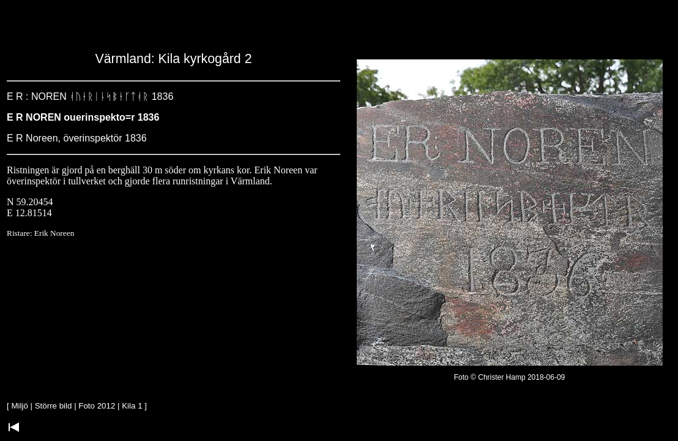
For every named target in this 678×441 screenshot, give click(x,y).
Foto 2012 (96, 405)
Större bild (53, 405)
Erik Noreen (54, 233)
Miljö (19, 405)
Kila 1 (132, 405)
